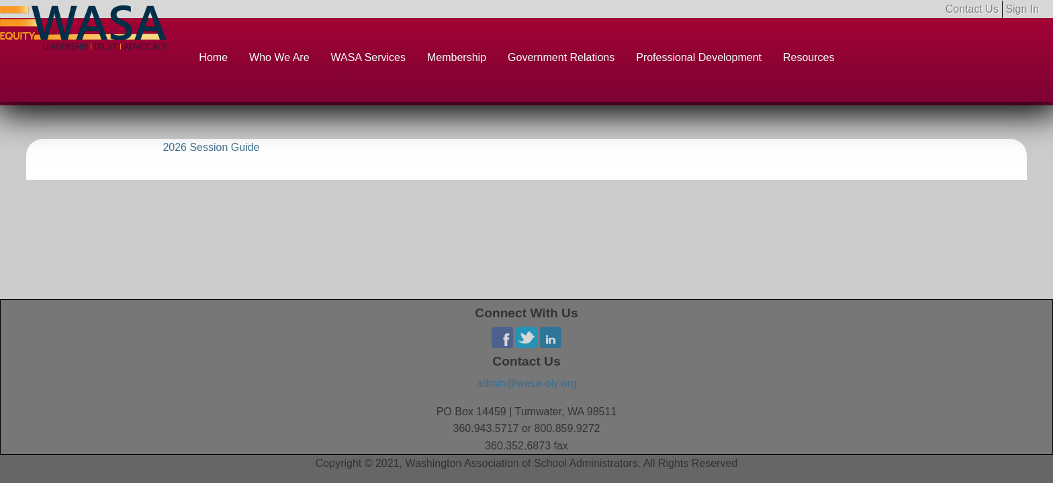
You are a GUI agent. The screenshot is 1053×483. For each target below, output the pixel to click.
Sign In (1022, 9)
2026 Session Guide (211, 147)
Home (213, 57)
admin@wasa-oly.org (526, 383)
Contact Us (972, 9)
